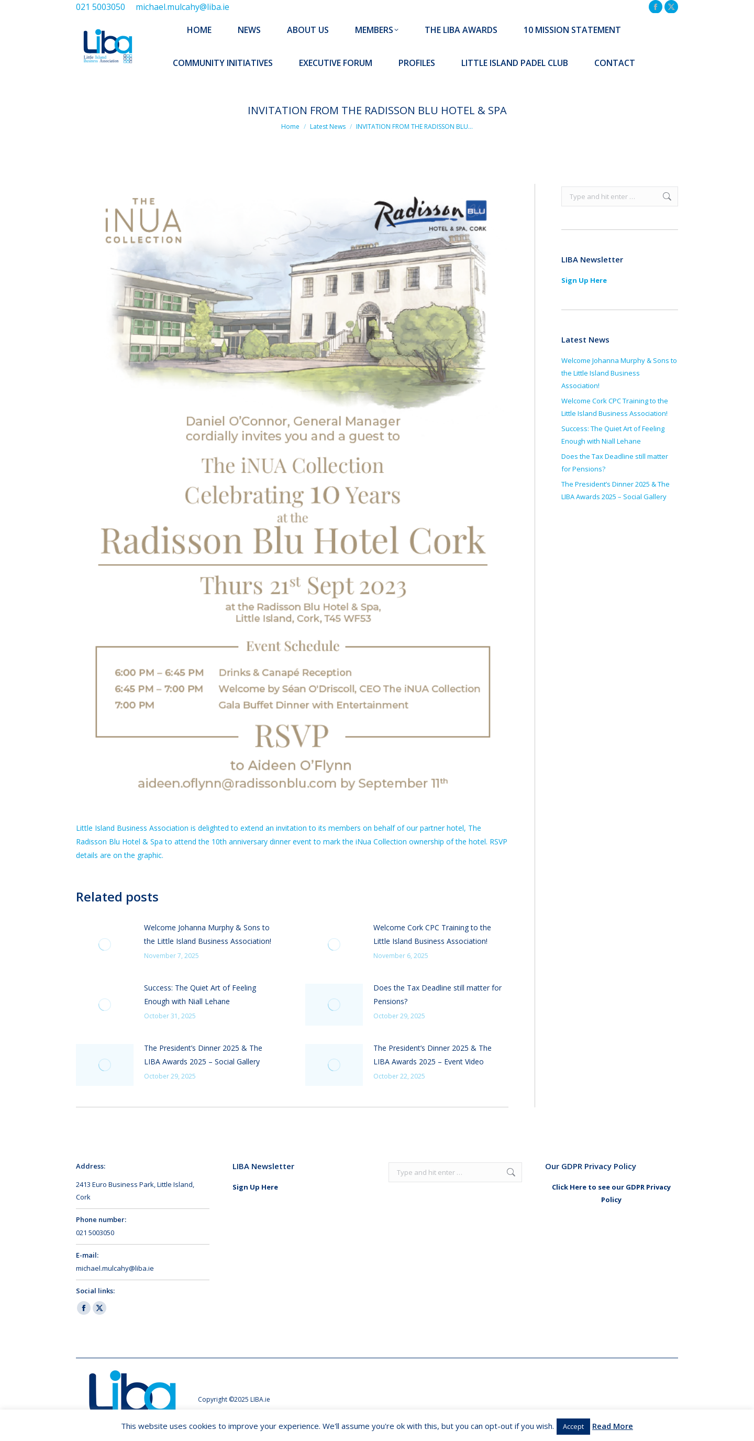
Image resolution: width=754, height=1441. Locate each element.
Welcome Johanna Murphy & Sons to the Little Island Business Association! (207, 934)
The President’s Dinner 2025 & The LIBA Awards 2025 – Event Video (432, 1054)
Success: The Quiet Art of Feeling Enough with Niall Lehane (200, 994)
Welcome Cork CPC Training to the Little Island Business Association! (432, 934)
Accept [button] (573, 1426)
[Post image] (105, 944)
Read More (612, 1426)
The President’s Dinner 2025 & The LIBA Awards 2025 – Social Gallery (203, 1054)
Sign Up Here (584, 280)
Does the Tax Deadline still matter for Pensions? (437, 994)
